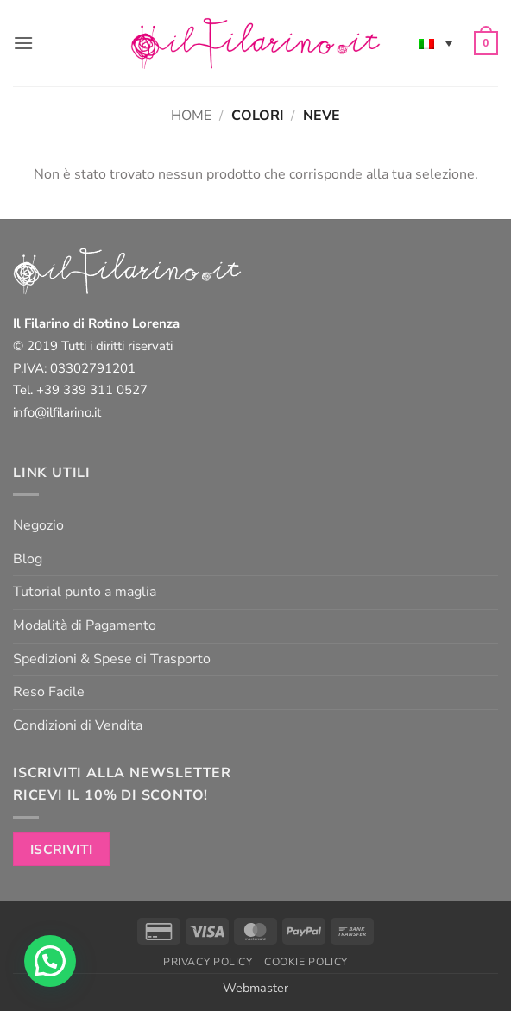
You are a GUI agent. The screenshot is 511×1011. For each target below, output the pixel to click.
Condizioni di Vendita (77, 725)
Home (191, 115)
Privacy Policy (208, 962)
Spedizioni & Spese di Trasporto (112, 659)
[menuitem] (435, 43)
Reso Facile (49, 691)
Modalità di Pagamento (84, 625)
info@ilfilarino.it (57, 412)
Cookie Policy (306, 962)
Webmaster (255, 987)
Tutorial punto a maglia (84, 591)
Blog (27, 558)
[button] (23, 43)
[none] (435, 43)
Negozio (38, 525)
